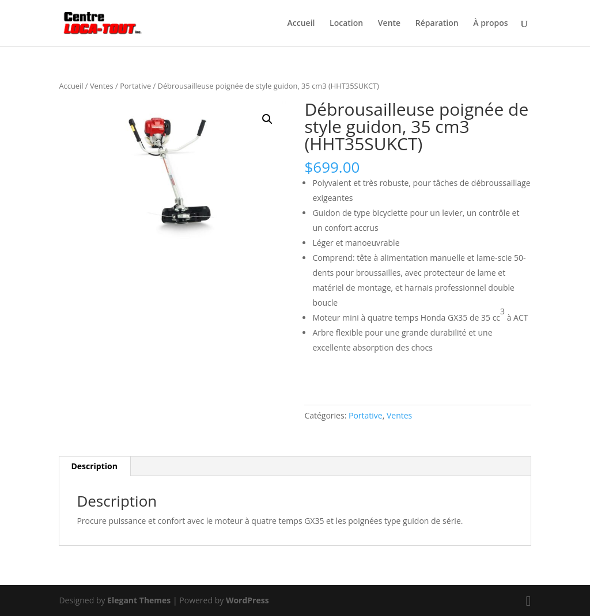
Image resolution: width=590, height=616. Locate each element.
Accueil (301, 23)
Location (346, 23)
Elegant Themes (139, 600)
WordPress (247, 600)
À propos (490, 23)
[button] (267, 119)
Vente (389, 23)
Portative (135, 86)
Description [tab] (94, 466)
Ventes (102, 86)
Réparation (437, 23)
